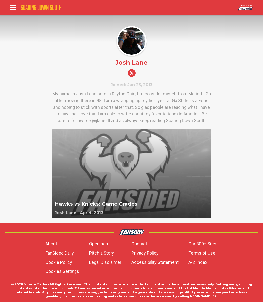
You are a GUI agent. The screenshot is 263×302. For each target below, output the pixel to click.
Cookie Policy (58, 262)
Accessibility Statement (155, 262)
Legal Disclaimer (105, 262)
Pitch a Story (101, 253)
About (51, 243)
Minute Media (35, 284)
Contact (139, 243)
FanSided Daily (59, 253)
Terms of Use (201, 253)
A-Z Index (197, 262)
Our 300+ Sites (203, 243)
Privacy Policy (145, 253)
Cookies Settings (62, 271)
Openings (98, 243)
